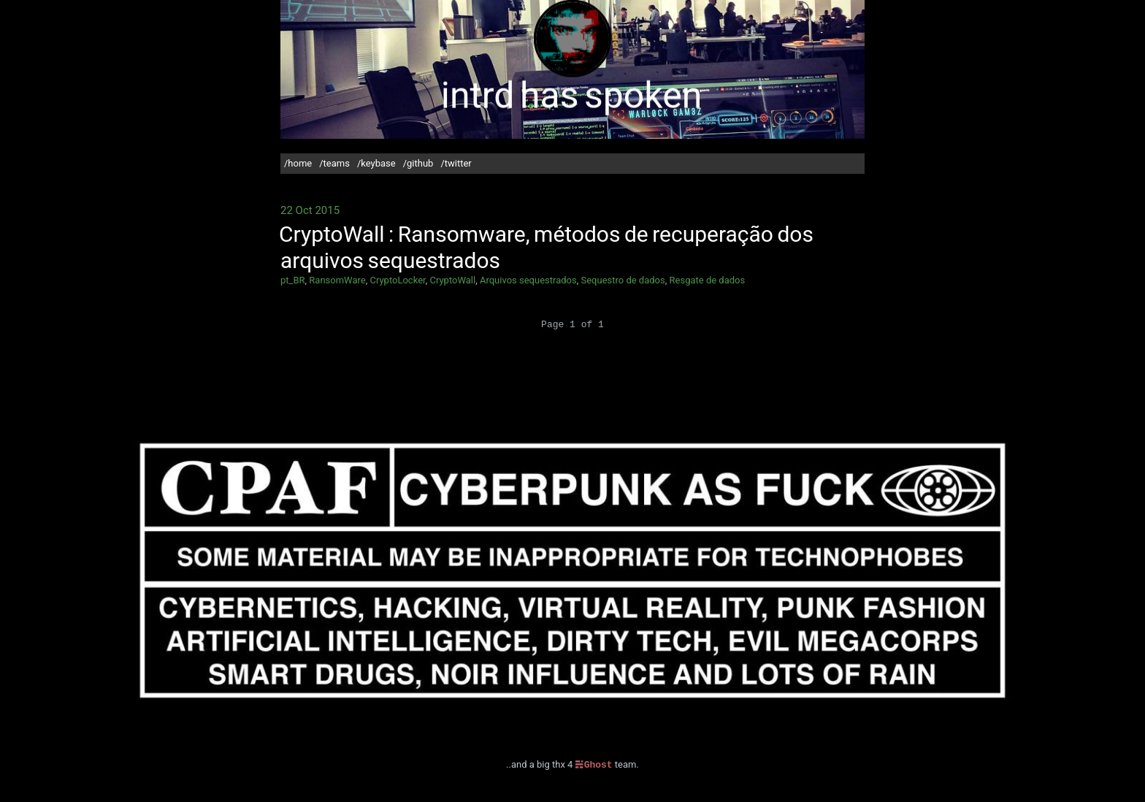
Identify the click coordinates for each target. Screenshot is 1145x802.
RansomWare (337, 280)
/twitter (455, 163)
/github (418, 163)
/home (298, 163)
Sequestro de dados (623, 280)
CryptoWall (452, 280)
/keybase (376, 163)
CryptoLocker (397, 280)
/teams (334, 163)
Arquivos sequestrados (528, 280)
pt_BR (292, 280)
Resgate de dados (708, 280)
